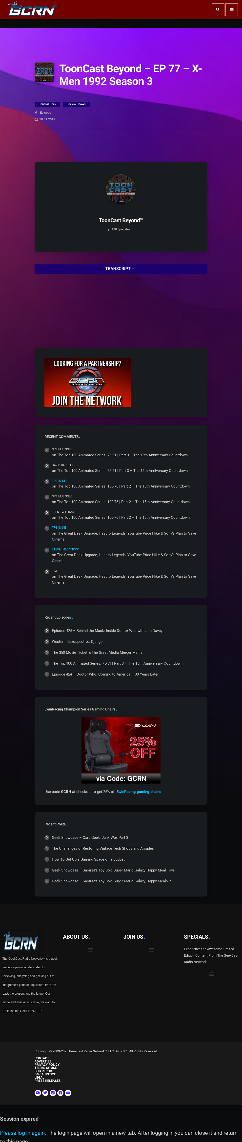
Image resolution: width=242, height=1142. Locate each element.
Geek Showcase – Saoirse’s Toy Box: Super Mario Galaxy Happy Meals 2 (111, 881)
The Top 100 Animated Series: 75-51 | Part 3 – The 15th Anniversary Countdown (122, 455)
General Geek (47, 104)
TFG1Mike (59, 481)
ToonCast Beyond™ (121, 221)
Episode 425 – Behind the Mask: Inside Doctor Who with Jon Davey (107, 630)
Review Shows (76, 104)
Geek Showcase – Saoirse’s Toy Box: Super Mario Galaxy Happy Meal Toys (113, 870)
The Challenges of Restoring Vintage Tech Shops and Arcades (103, 848)
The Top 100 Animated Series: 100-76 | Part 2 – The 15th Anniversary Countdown (123, 486)
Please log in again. (23, 1133)
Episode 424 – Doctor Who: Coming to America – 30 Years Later (105, 674)
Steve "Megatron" (65, 549)
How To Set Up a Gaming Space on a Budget (88, 859)
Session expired (19, 1119)
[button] (91, 950)
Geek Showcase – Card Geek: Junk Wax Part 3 (90, 837)
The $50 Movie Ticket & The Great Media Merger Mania (97, 652)
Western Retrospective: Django (77, 641)
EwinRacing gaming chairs (139, 791)
